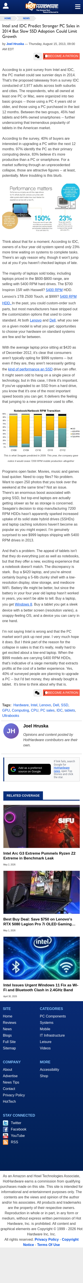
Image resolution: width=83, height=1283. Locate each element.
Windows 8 (23, 604)
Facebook (18, 1129)
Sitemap (9, 1048)
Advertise (10, 1076)
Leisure (45, 1042)
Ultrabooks (10, 716)
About (7, 1069)
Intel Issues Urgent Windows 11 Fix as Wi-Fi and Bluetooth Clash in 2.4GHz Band (40, 987)
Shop (44, 1076)
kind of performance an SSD (30, 369)
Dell (53, 320)
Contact (9, 1089)
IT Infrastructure (52, 1035)
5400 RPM (54, 290)
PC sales (48, 710)
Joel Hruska (35, 725)
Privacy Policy (14, 1095)
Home (7, 1016)
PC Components (53, 1016)
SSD (64, 705)
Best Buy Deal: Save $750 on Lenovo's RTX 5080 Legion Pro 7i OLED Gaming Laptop (37, 922)
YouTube (18, 1136)
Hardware (21, 705)
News (26, 18)
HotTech (9, 1101)
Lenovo (36, 320)
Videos (45, 1048)
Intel (34, 705)
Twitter (16, 1123)
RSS (14, 1142)
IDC (59, 710)
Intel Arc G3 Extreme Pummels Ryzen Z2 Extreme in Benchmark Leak (39, 855)
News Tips (11, 1082)
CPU (35, 710)
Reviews (9, 1023)
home (7, 18)
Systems (46, 1023)
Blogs (7, 1035)
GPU (6, 710)
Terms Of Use (48, 1245)
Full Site (9, 1042)
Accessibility (49, 1069)
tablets (70, 710)
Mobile (45, 1029)
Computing (20, 710)
